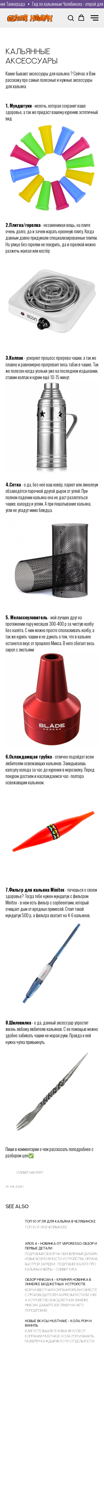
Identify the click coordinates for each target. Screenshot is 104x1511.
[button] (70, 17)
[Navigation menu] (94, 18)
